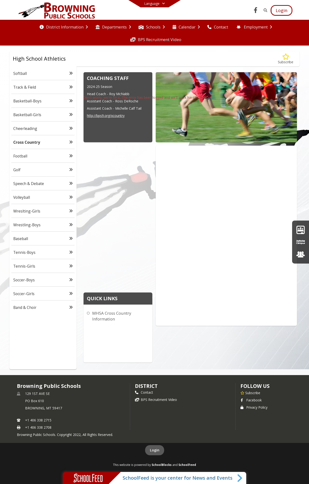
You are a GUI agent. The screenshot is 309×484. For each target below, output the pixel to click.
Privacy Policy (253, 407)
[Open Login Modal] (281, 10)
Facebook (251, 400)
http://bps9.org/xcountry (106, 115)
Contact (144, 392)
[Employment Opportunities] (301, 254)
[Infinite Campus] (301, 242)
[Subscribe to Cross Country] (285, 58)
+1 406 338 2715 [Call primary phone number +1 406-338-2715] (38, 420)
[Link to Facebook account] (255, 11)
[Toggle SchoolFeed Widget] (240, 478)
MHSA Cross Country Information (111, 316)
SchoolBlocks (162, 465)
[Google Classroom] (301, 229)
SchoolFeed (187, 465)
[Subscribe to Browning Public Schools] (250, 392)
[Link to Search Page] (264, 10)
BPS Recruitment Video (156, 399)
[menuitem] (63, 26)
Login (154, 450)
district (146, 386)
